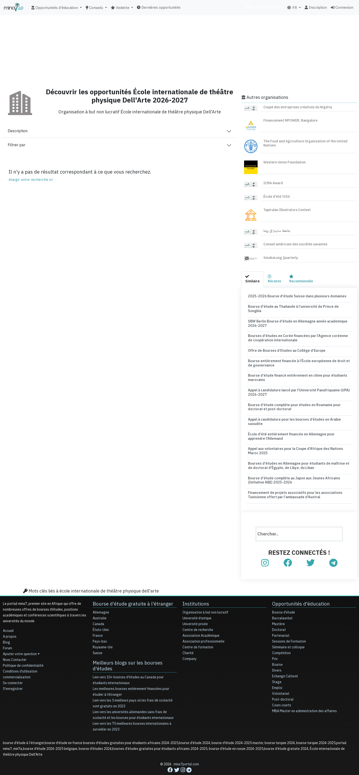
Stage (277, 671)
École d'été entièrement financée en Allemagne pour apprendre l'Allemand (298, 427)
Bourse (277, 654)
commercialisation (264, 7)
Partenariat (280, 625)
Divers (277, 659)
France (98, 625)
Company (190, 648)
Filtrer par (16, 145)
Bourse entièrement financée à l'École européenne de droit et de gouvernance (299, 356)
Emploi (277, 677)
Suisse (97, 642)
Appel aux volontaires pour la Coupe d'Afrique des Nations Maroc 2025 (299, 441)
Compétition (281, 642)
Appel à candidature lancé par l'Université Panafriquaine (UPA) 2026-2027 (297, 385)
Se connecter (13, 672)
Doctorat (279, 619)
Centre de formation (198, 636)
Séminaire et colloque (288, 636)
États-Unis (101, 619)
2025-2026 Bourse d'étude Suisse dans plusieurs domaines (294, 296)
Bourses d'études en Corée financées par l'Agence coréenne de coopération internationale (297, 332)
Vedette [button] (120, 7)
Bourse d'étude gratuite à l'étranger (133, 593)
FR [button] (292, 7)
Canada (98, 613)
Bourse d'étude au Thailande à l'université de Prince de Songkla (298, 306)
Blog (6, 631)
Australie (99, 607)
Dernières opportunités (159, 7)
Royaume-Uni (103, 636)
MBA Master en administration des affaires (304, 700)
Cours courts (281, 694)
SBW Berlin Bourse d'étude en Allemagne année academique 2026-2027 (296, 318)
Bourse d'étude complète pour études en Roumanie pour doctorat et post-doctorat (292, 399)
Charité (188, 642)
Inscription (316, 7)
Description (18, 131)
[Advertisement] (179, 49)
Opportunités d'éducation (300, 593)
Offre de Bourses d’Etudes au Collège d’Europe (285, 344)
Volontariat (280, 683)
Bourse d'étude (283, 601)
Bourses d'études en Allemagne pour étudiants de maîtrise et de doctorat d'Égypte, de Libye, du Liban (299, 456)
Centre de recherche (198, 619)
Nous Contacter (15, 649)
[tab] (252, 279)
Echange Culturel (285, 665)
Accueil (8, 620)
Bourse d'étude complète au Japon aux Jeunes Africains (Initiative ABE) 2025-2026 (292, 470)
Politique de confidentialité (23, 655)
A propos (9, 626)
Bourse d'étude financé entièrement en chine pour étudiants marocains (295, 371)
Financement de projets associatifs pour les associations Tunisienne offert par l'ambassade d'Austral (293, 484)
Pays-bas (100, 630)
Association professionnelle (204, 630)
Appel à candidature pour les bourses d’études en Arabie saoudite (292, 413)
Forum (7, 637)
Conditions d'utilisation (20, 660)
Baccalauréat (282, 607)
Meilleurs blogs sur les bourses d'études (127, 655)
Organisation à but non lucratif (205, 601)
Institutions (196, 593)
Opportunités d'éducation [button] (55, 7)
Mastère (278, 613)
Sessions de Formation (289, 630)
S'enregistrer (13, 678)
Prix (275, 648)
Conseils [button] (95, 7)
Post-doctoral (283, 688)
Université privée (195, 613)
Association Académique (201, 625)
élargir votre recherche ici (31, 179)
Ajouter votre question (20, 643)
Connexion (342, 7)
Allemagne (101, 601)
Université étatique (197, 607)
